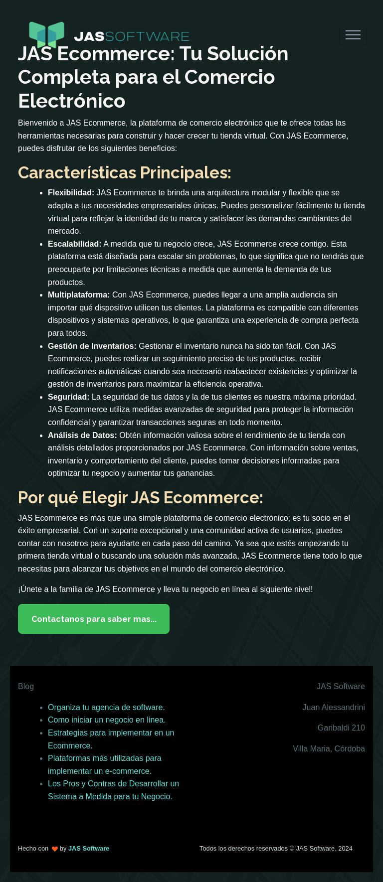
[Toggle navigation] (353, 35)
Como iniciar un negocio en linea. (107, 720)
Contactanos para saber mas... (94, 619)
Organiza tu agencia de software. (106, 707)
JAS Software (89, 848)
